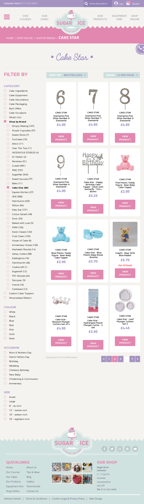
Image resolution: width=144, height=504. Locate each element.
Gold (11, 334)
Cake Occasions (17, 112)
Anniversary (15, 383)
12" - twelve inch (18, 410)
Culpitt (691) (18, 165)
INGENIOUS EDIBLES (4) (25, 152)
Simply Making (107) (23, 126)
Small (12, 397)
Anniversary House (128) (25, 245)
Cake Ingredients (18, 90)
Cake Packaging (18, 104)
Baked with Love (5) (22, 223)
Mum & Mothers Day (20, 352)
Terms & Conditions (36, 498)
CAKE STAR (69, 37)
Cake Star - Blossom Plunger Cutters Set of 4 (61, 321)
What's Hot (15, 117)
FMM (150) (17, 227)
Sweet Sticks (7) (20, 134)
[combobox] (67, 75)
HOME (10, 38)
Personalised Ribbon (20, 298)
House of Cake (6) (21, 240)
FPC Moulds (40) (21, 276)
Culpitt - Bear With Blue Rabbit (125, 254)
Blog (29, 477)
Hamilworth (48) (21, 262)
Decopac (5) (18, 280)
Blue (11, 320)
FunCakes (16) (19, 139)
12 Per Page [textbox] (125, 75)
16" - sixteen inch (18, 414)
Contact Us (33, 491)
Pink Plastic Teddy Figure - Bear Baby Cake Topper (125, 185)
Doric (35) (17, 218)
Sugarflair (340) (20, 174)
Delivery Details (12, 498)
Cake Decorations (18, 99)
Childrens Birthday (19, 370)
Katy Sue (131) (20, 209)
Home (9, 467)
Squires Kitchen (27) (22, 192)
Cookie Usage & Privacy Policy (68, 498)
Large (12, 401)
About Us (32, 467)
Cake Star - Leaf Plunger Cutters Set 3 (125, 321)
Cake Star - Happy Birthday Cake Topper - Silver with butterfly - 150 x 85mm (93, 187)
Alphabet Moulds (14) (24, 249)
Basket (133, 3)
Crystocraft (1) (19, 267)
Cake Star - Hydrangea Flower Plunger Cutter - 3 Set (93, 324)
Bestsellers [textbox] (73, 75)
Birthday (13, 361)
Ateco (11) (17, 143)
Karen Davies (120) (22, 231)
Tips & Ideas (33, 472)
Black (12, 316)
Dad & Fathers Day (19, 357)
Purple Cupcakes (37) (23, 130)
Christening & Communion (23, 379)
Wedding (14, 365)
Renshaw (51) (19, 161)
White (12, 312)
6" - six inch (15, 406)
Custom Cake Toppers (21, 293)
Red (11, 325)
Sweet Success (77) (22, 179)
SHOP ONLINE (25, 38)
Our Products (13, 481)
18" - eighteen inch (19, 419)
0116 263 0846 (29, 3)
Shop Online (12, 491)
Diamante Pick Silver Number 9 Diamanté (61, 184)
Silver (12, 338)
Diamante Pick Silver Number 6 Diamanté (61, 118)
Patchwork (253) (21, 201)
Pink (11, 329)
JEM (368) (17, 196)
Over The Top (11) (22, 148)
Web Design (95, 498)
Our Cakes (11, 477)
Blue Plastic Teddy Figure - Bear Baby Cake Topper (61, 255)
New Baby (15, 374)
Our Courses (13, 472)
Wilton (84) (18, 205)
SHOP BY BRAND (46, 38)
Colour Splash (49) (22, 214)
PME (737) (17, 170)
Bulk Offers (15, 108)
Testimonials (33, 486)
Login (119, 3)
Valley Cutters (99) (22, 254)
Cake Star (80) (20, 187)
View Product (61, 138)
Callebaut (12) (19, 289)
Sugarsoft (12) (19, 271)
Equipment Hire (14, 486)
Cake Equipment (18, 95)
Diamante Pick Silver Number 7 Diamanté (93, 118)
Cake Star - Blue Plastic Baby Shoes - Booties (93, 255)
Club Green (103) (21, 236)
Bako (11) (17, 183)
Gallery (30, 481)
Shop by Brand (17, 121)
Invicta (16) (18, 284)
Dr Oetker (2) (19, 157)
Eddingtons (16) (20, 258)
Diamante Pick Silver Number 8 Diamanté (125, 118)
